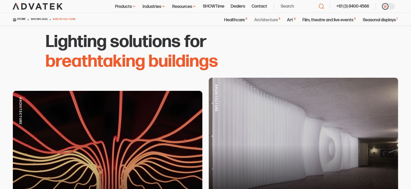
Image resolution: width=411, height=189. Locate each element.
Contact (259, 6)
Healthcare (236, 20)
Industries (154, 6)
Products (125, 6)
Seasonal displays (380, 20)
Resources (184, 6)
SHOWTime (213, 6)
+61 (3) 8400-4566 (352, 6)
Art (291, 20)
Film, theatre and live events (329, 20)
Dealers (238, 6)
